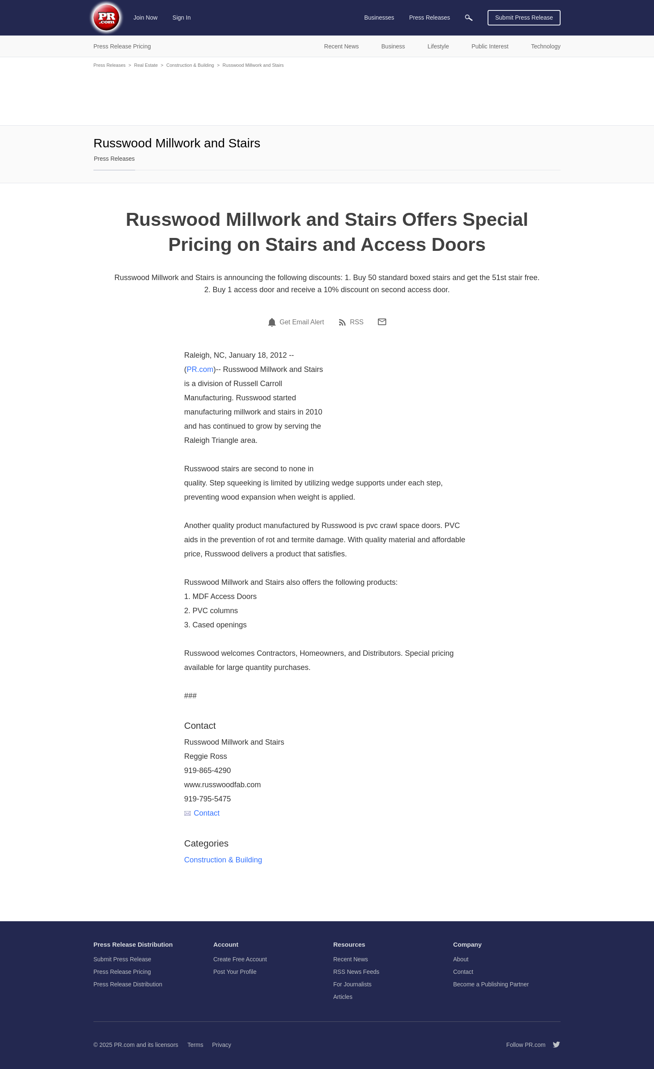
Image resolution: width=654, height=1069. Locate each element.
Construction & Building (190, 65)
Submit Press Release (524, 17)
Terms (195, 1045)
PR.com (200, 369)
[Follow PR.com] (553, 1044)
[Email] (382, 322)
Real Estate (146, 65)
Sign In (182, 17)
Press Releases (109, 65)
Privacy (221, 1045)
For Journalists (352, 984)
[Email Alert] (273, 322)
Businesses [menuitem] (379, 17)
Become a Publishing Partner (491, 984)
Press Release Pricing (122, 971)
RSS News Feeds (356, 971)
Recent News (350, 959)
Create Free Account (240, 959)
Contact (202, 813)
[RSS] (343, 322)
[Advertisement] (327, 96)
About (461, 959)
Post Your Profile (235, 971)
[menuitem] (469, 17)
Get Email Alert (301, 322)
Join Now (145, 17)
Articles (342, 996)
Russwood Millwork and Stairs (253, 65)
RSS (357, 322)
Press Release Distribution (127, 984)
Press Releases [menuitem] (429, 17)
